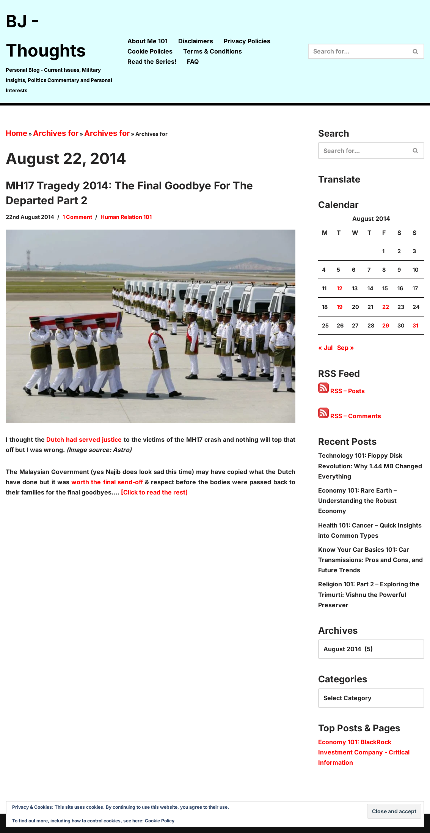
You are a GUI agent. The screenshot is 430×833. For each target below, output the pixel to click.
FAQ (193, 61)
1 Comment (77, 217)
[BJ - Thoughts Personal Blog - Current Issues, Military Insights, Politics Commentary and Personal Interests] (60, 51)
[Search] (357, 51)
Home (16, 133)
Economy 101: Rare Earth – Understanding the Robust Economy (357, 501)
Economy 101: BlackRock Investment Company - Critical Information (364, 752)
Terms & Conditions (212, 51)
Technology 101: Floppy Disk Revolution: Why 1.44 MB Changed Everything (370, 466)
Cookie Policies (150, 51)
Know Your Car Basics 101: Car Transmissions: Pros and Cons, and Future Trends (370, 560)
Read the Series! (151, 61)
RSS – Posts (341, 391)
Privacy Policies (247, 41)
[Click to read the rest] (154, 492)
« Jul (325, 347)
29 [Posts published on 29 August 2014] (385, 325)
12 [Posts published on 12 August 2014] (339, 288)
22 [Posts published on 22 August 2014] (385, 307)
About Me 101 (147, 41)
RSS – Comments (349, 416)
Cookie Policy (159, 821)
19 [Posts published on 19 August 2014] (339, 307)
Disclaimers (195, 41)
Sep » (345, 347)
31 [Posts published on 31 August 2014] (415, 325)
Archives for (55, 133)
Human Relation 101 (126, 217)
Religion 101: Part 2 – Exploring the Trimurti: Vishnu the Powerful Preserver (368, 594)
